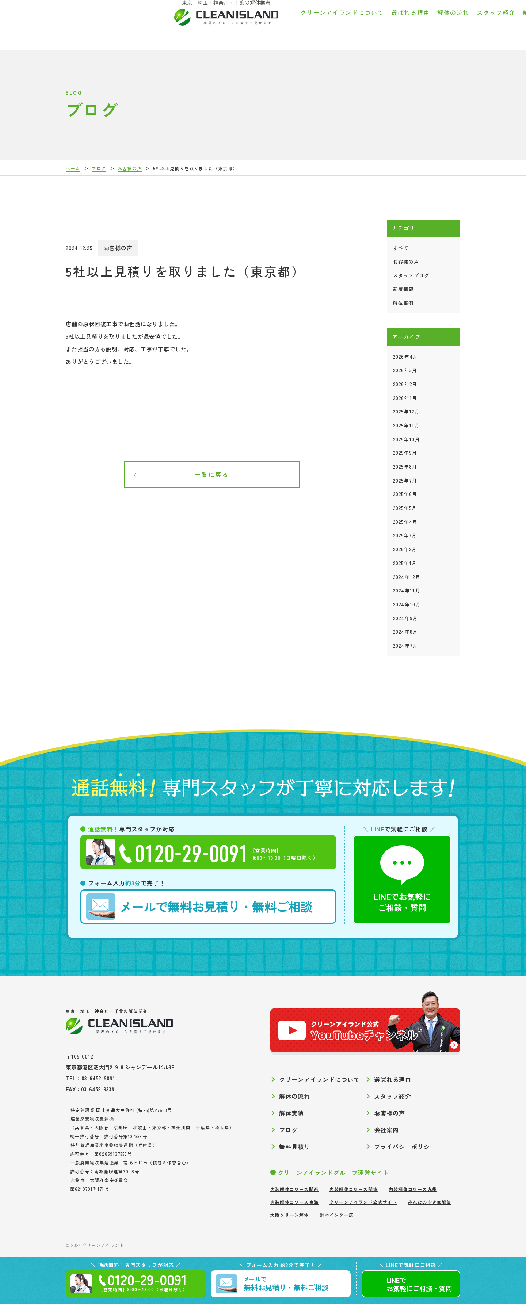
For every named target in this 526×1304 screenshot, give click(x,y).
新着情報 (403, 289)
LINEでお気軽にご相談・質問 (402, 879)
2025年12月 (406, 411)
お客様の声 (421, 23)
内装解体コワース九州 (413, 1189)
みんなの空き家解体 (429, 1202)
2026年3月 (405, 370)
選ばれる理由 (259, 23)
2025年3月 (405, 535)
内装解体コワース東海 (294, 1202)
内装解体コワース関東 (353, 1189)
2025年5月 (405, 507)
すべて (401, 247)
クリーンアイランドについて (191, 23)
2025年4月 (405, 521)
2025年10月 (406, 439)
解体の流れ (302, 23)
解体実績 (384, 23)
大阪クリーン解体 (289, 1215)
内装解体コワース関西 (294, 1189)
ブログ (454, 23)
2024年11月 (406, 590)
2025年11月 (406, 425)
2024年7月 (405, 645)
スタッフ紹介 (344, 23)
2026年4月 (405, 356)
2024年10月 (407, 604)
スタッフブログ (411, 275)
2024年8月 (405, 631)
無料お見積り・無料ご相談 (199, 906)
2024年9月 (405, 618)
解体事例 (403, 303)
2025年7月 (405, 480)
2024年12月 (406, 576)
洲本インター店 (337, 1215)
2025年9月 (405, 452)
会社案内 (484, 23)
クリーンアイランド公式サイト (363, 1202)
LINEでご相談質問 (419, 1284)
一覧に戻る (212, 474)
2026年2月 (405, 384)
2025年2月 (405, 549)
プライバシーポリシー (405, 1146)
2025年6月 (405, 494)
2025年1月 (405, 563)
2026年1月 (405, 397)
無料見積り (294, 1146)
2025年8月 (405, 466)
